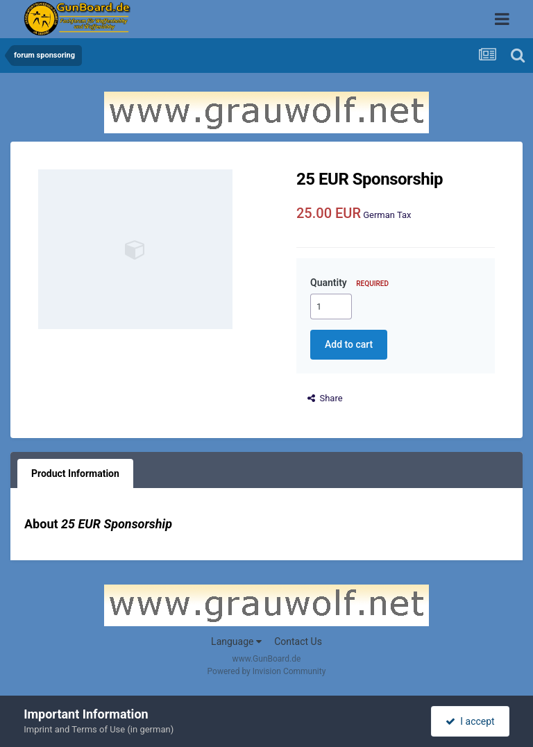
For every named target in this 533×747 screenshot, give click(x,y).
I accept (470, 721)
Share (325, 398)
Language (236, 641)
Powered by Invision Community (267, 671)
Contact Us (298, 641)
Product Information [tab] (75, 473)
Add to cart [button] (349, 344)
